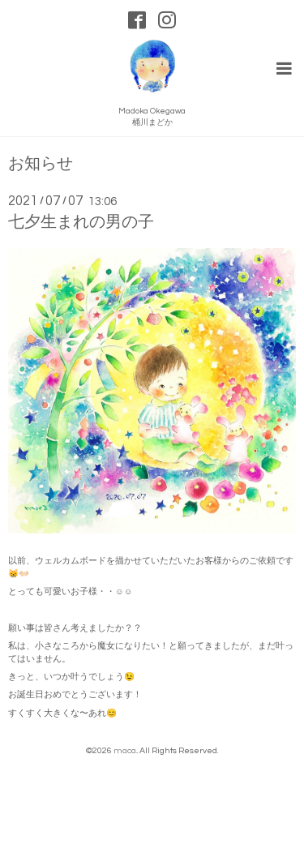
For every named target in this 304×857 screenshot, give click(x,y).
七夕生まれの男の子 (81, 222)
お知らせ (40, 164)
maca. (125, 750)
